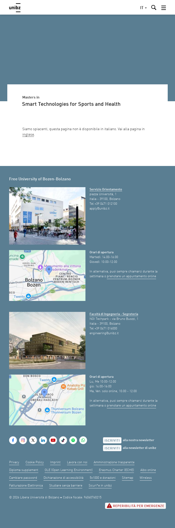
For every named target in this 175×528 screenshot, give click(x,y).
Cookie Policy (35, 462)
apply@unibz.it (100, 208)
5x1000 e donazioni (103, 477)
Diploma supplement (23, 470)
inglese (28, 135)
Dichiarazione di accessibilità (63, 477)
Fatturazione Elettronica (26, 485)
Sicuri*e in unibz (100, 485)
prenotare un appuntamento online (131, 276)
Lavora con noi (77, 462)
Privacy (14, 462)
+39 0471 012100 (106, 203)
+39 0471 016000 (106, 328)
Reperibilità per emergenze (135, 505)
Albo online (148, 470)
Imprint (55, 462)
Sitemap (127, 477)
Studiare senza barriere (65, 485)
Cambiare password (23, 477)
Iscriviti (112, 440)
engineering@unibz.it (104, 333)
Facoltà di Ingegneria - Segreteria (114, 314)
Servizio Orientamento (106, 189)
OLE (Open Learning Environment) (69, 470)
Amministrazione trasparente (114, 462)
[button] (163, 7)
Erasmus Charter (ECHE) (116, 470)
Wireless (146, 477)
